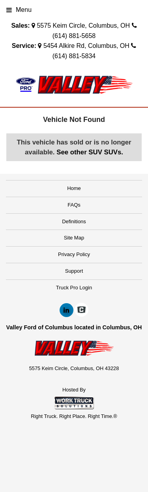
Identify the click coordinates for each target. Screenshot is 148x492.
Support (74, 271)
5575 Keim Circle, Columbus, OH (83, 25)
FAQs (74, 205)
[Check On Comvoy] (81, 310)
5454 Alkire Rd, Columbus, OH (86, 45)
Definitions (74, 221)
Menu (19, 9)
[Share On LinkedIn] (66, 310)
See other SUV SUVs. (89, 152)
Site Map (74, 238)
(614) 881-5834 (74, 56)
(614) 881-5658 (74, 35)
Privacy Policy (74, 254)
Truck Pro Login (74, 288)
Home (74, 188)
